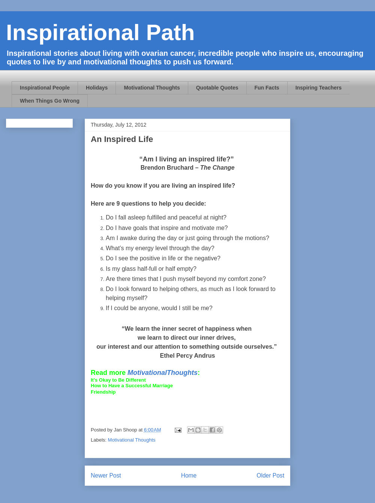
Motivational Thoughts (152, 88)
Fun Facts (267, 88)
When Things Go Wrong (50, 101)
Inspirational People (45, 88)
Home (189, 475)
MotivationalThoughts (163, 372)
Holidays (97, 88)
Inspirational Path (100, 32)
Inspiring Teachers (319, 88)
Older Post (270, 475)
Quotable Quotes (217, 88)
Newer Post (106, 475)
